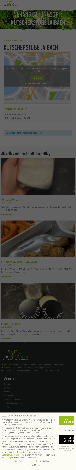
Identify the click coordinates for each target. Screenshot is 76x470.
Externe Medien (32, 465)
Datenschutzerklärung (11, 455)
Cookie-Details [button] (66, 447)
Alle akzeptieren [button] (69, 420)
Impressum (67, 451)
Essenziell (21, 461)
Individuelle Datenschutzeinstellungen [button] (69, 439)
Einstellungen (7, 457)
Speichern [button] (69, 429)
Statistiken (42, 461)
